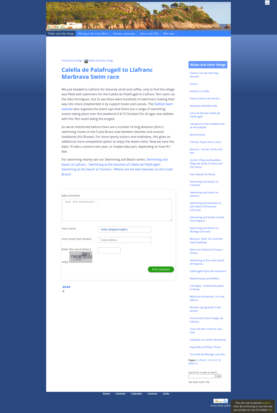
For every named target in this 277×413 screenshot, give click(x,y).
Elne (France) (197, 134)
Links (166, 393)
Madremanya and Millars (204, 278)
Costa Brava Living (71, 60)
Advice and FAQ (149, 33)
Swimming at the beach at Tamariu (86, 169)
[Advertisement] (132, 48)
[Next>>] (193, 363)
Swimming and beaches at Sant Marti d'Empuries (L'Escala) (205, 206)
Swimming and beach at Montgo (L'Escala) (204, 229)
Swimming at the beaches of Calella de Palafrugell (124, 164)
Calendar (136, 393)
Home (106, 393)
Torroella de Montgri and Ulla (207, 354)
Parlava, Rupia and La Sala (205, 142)
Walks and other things (61, 33)
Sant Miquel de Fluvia (202, 174)
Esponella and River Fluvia (205, 347)
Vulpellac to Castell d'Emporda (208, 339)
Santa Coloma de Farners (205, 98)
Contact (152, 393)
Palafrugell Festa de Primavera (208, 271)
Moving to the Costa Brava (93, 33)
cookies (266, 403)
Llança (194, 83)
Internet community (124, 33)
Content (121, 393)
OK (270, 409)
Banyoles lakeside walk (203, 105)
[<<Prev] (200, 360)
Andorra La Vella (199, 91)
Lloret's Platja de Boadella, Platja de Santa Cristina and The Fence (206, 163)
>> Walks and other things (97, 60)
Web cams (168, 33)
